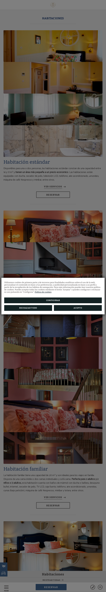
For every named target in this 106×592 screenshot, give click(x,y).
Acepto (78, 308)
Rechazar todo (28, 308)
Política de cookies (43, 292)
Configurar (53, 300)
